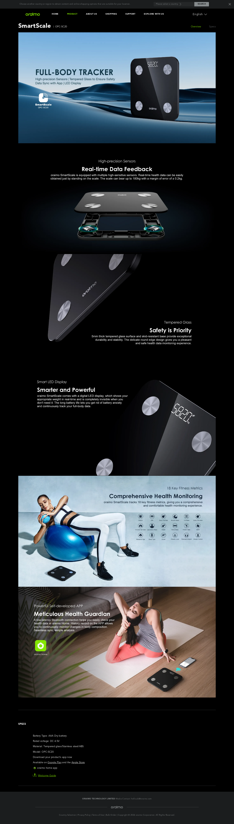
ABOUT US (91, 14)
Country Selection (67, 815)
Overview (196, 27)
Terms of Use (98, 815)
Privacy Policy (84, 815)
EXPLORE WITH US (154, 14)
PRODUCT (72, 14)
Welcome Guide (44, 775)
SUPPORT (130, 14)
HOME (55, 14)
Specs (212, 27)
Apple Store (78, 762)
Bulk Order (111, 815)
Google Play (54, 762)
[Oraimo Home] (33, 14)
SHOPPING (111, 14)
